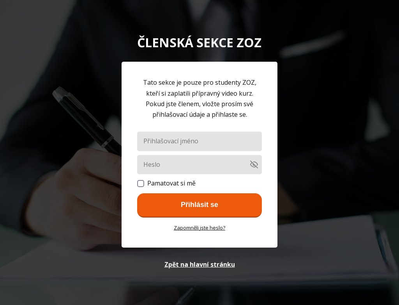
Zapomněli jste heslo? (199, 227)
